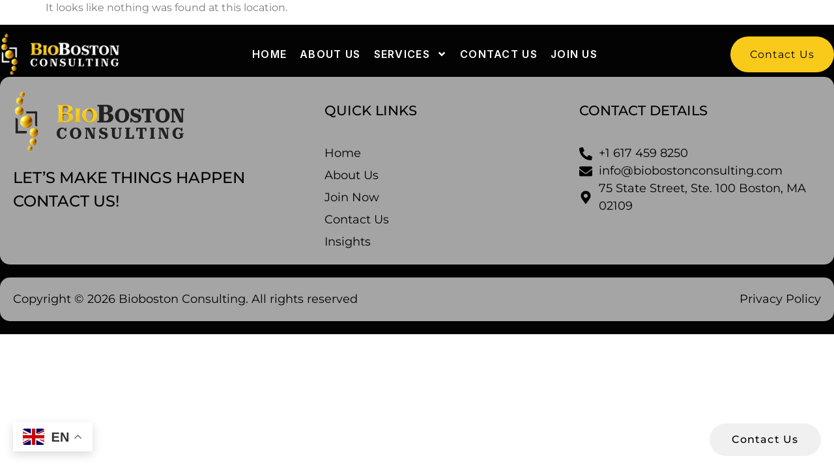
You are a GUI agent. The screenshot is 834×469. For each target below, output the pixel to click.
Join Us (574, 54)
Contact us (499, 54)
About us (330, 54)
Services (410, 54)
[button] (782, 54)
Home (269, 54)
